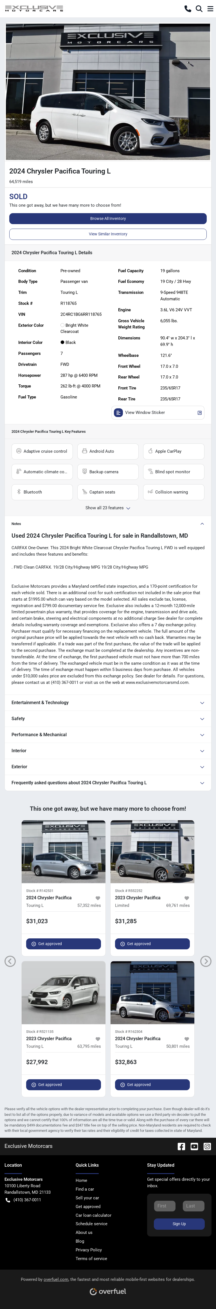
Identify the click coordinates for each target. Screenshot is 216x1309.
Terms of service (91, 1258)
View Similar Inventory (108, 234)
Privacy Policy (89, 1249)
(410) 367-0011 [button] (23, 1200)
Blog (80, 1241)
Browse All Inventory (108, 218)
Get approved (47, 944)
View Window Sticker (158, 412)
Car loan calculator (93, 1215)
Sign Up (179, 1224)
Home (81, 1180)
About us (84, 1232)
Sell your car (87, 1197)
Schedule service (91, 1223)
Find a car (85, 1189)
